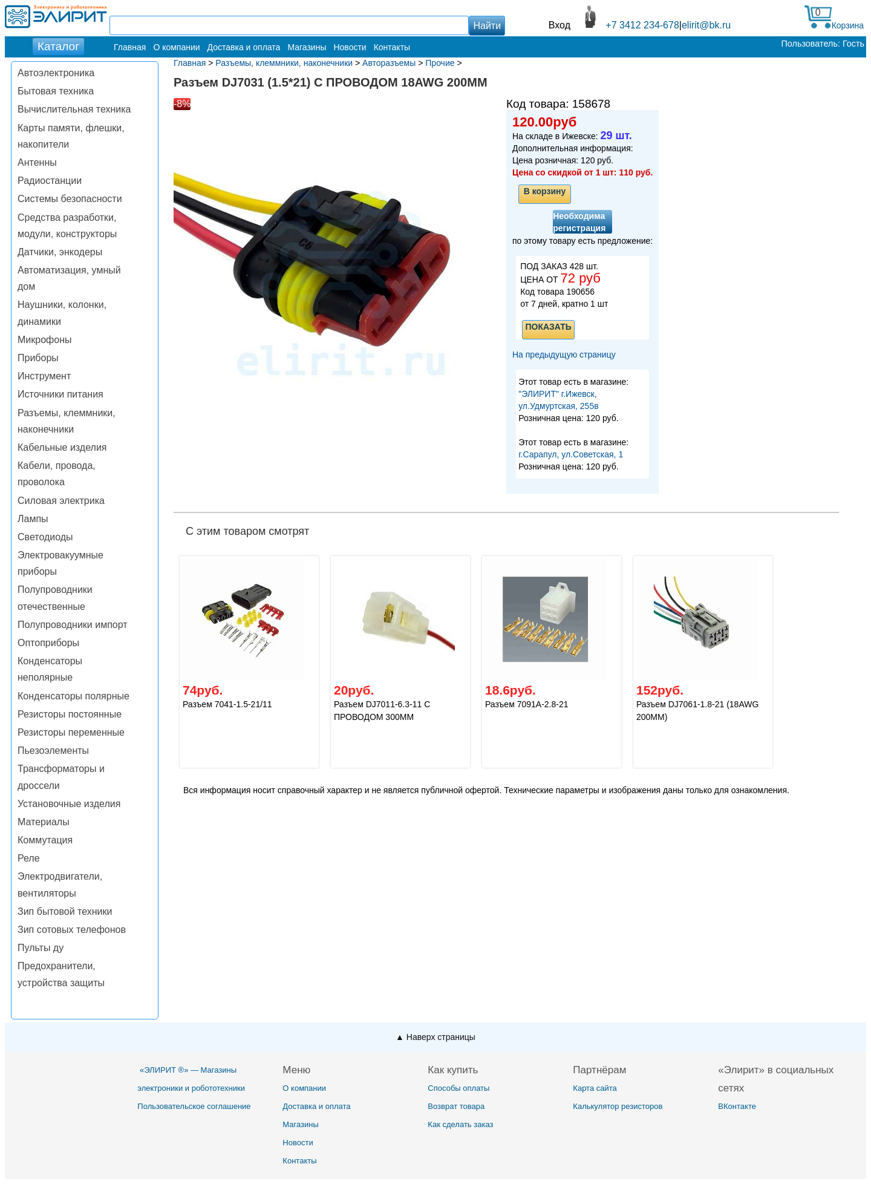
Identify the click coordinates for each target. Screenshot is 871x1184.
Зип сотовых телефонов (72, 929)
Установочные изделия (69, 804)
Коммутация (45, 840)
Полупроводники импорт (73, 625)
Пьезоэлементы (53, 750)
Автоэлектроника (56, 73)
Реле (29, 858)
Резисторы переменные (71, 732)
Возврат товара (456, 1106)
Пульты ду (41, 948)
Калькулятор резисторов (617, 1106)
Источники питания (60, 394)
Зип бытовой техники (65, 911)
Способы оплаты (458, 1088)
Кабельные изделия (62, 447)
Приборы (38, 358)
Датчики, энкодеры (60, 252)
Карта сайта (594, 1088)
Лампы (33, 519)
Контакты (392, 47)
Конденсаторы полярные (73, 696)
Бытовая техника (56, 91)
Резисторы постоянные (70, 714)
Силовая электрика (61, 501)
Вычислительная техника (74, 109)
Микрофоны (44, 340)
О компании (176, 47)
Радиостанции (50, 180)
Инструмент (44, 376)
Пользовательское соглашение (193, 1106)
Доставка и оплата (244, 47)
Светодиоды (45, 537)
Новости (349, 47)
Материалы (44, 822)
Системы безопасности (70, 199)
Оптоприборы (48, 643)
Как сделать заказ (460, 1124)
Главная (130, 47)
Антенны (37, 162)
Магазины (306, 47)
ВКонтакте (737, 1106)
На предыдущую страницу (564, 354)
